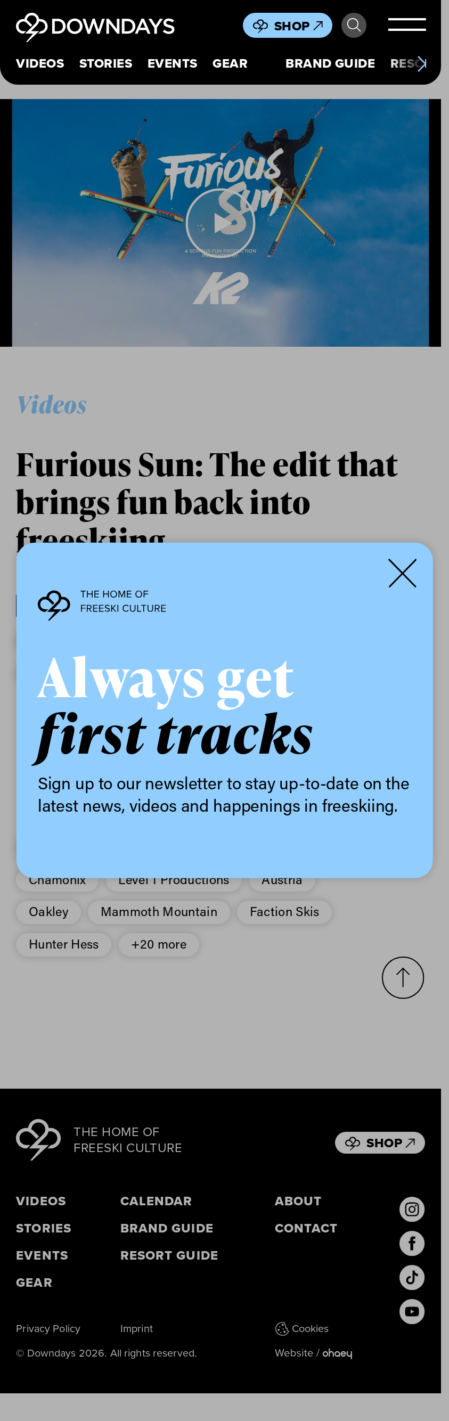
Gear (230, 63)
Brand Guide (330, 63)
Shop (298, 26)
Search (354, 25)
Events (173, 63)
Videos (40, 63)
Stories (105, 63)
